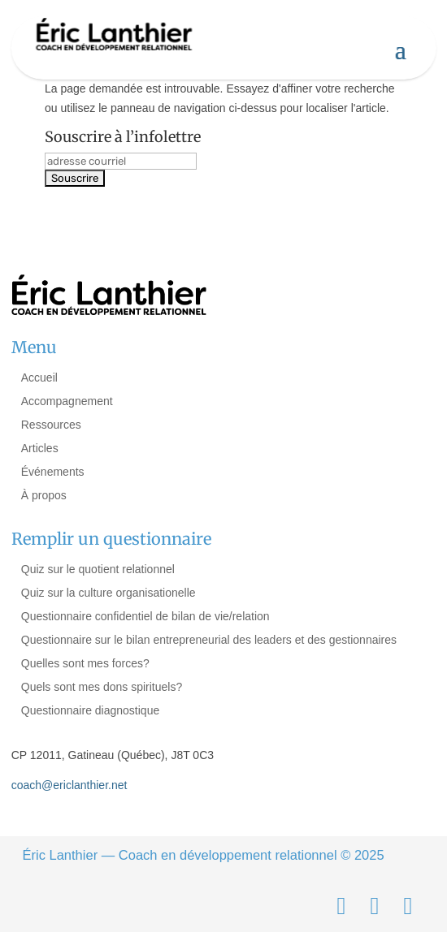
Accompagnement (67, 401)
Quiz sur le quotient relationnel (98, 569)
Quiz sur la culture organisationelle (108, 592)
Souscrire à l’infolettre (123, 136)
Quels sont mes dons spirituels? (101, 686)
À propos (44, 495)
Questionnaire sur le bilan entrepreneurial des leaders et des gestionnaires (209, 639)
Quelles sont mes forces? (85, 663)
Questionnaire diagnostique (90, 710)
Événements (53, 471)
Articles (40, 448)
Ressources (51, 424)
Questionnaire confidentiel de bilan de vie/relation (145, 616)
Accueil (39, 377)
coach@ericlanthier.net (69, 785)
